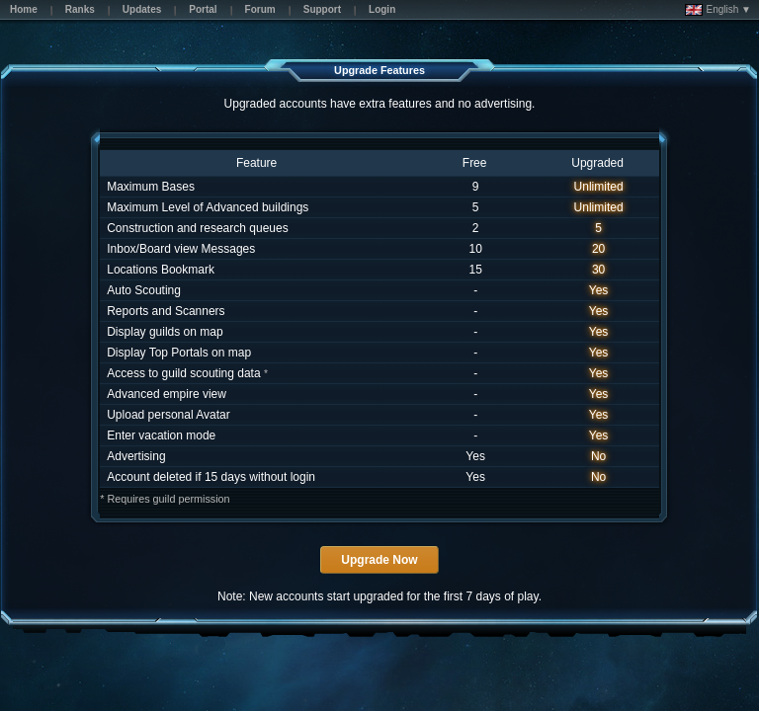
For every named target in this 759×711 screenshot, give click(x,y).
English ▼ (718, 10)
